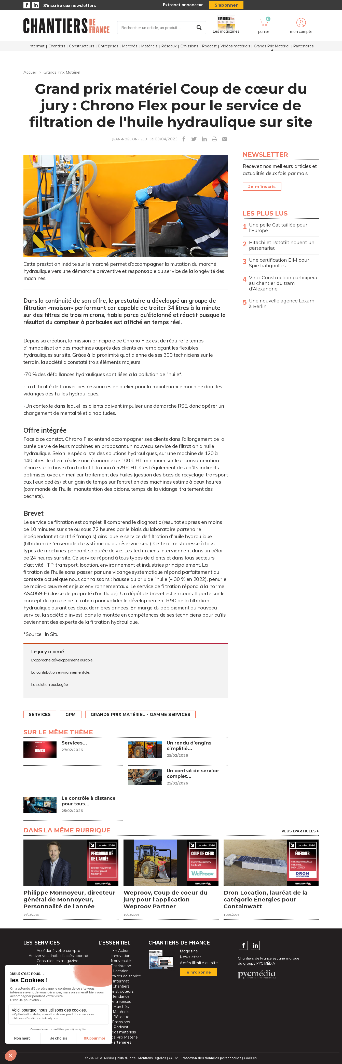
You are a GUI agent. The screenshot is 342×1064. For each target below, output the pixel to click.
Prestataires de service (121, 976)
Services (40, 714)
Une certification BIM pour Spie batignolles (279, 263)
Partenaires (303, 46)
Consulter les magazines (58, 961)
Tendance (121, 996)
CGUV (173, 1058)
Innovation (120, 955)
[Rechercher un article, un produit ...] (161, 27)
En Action (121, 950)
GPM (71, 714)
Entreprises (108, 46)
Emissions (189, 46)
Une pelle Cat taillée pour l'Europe (278, 227)
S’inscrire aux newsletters (69, 5)
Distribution (121, 966)
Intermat (37, 46)
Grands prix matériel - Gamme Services (140, 714)
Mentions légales (152, 1058)
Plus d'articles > (300, 831)
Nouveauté (121, 961)
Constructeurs (81, 46)
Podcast (209, 46)
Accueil (29, 72)
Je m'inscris (262, 186)
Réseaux (168, 46)
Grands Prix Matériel (271, 46)
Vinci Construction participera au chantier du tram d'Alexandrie (283, 283)
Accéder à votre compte (58, 950)
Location (121, 971)
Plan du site (126, 1058)
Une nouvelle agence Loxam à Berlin (281, 303)
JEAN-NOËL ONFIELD (129, 139)
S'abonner (226, 5)
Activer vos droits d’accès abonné (58, 955)
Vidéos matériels (235, 46)
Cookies (250, 1058)
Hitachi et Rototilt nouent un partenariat (281, 245)
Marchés (129, 46)
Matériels (149, 46)
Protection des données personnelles (211, 1058)
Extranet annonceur (183, 4)
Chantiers (56, 46)
